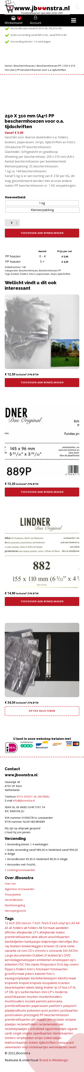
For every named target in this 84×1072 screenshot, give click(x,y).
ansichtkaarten (58, 937)
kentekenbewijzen (44, 978)
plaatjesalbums (15, 1010)
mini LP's (47, 992)
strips (54, 274)
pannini (41, 1001)
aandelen (61, 928)
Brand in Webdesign (53, 1060)
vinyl (25, 1047)
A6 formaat (47, 928)
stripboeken (25, 1038)
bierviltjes (65, 942)
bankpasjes (32, 942)
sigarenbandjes (56, 1029)
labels (30, 987)
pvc (49, 1019)
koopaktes (50, 983)
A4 (77, 923)
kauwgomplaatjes (17, 978)
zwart (72, 1047)
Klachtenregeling (15, 905)
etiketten (11, 964)
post (44, 1010)
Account (35, 23)
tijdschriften (64, 274)
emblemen (44, 960)
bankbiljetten (14, 942)
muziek (30, 1001)
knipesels (11, 983)
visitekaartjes (38, 1047)
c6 (56, 946)
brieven (49, 946)
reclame (58, 1019)
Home (8, 65)
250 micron (23, 923)
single (17, 1033)
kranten (64, 983)
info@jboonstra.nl (24, 800)
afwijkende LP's (27, 932)
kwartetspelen (15, 987)
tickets (33, 1042)
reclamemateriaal (51, 1024)
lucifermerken (30, 992)
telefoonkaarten (16, 1042)
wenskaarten (58, 1047)
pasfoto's (55, 1006)
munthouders (14, 1001)
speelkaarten (42, 1033)
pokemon (34, 1010)
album (42, 937)
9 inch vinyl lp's (60, 923)
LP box (63, 987)
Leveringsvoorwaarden (21, 870)
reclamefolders (27, 1024)
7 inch (36, 923)
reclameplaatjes (16, 1029)
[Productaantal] (12, 222)
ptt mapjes (39, 1019)
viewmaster (13, 1047)
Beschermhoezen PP (49, 65)
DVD (67, 955)
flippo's (10, 969)
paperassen (43, 274)
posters (54, 1010)
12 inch (10, 923)
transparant (65, 1042)
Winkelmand (13, 23)
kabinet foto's (45, 974)
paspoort (69, 1006)
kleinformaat (67, 978)
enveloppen (60, 960)
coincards (55, 951)
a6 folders (31, 928)
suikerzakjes (52, 1038)
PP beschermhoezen (54, 1015)
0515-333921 (25, 796)
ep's (73, 960)
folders (24, 274)
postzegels (31, 1015)
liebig (39, 987)
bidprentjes (49, 942)
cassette (10, 951)
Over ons (10, 883)
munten (32, 997)
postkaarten (69, 1010)
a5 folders (16, 928)
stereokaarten (63, 1033)
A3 (73, 923)
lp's (17, 992)
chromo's (41, 951)
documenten (23, 955)
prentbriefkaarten (18, 1019)
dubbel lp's (55, 955)
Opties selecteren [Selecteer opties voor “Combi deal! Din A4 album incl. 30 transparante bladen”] (42, 710)
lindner (49, 987)
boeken (15, 274)
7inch (45, 923)
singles (27, 1033)
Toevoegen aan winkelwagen (42, 233)
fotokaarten (59, 969)
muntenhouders (50, 997)
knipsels (36, 983)
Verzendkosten (14, 900)
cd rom (22, 951)
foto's (32, 274)
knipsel (24, 983)
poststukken (14, 1015)
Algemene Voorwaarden (19, 889)
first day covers (68, 964)
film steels (32, 964)
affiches (10, 932)
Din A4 (67, 951)
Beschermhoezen (24, 65)
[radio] (42, 203)
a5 (6, 928)
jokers (29, 974)
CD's (31, 951)
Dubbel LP (39, 955)
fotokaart (43, 969)
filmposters (48, 964)
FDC (21, 964)
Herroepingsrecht (15, 911)
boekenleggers (32, 946)
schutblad (37, 1029)
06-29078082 (41, 796)
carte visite (67, 946)
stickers (10, 1038)
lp (55, 987)
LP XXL (9, 992)
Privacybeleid (13, 894)
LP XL (72, 987)
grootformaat (14, 974)
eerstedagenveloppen (20, 960)
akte (34, 937)
